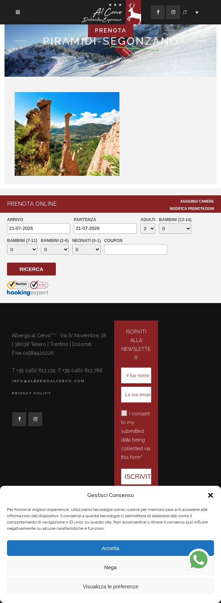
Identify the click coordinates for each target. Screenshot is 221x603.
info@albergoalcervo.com (48, 381)
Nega (110, 567)
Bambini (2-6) (55, 240)
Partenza (85, 219)
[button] (210, 495)
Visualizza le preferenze (110, 586)
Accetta (110, 548)
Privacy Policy (31, 393)
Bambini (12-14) (175, 219)
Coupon (113, 240)
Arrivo (15, 219)
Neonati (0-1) (86, 240)
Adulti (147, 219)
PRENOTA (110, 30)
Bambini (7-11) (22, 240)
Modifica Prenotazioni (192, 209)
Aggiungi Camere (197, 201)
